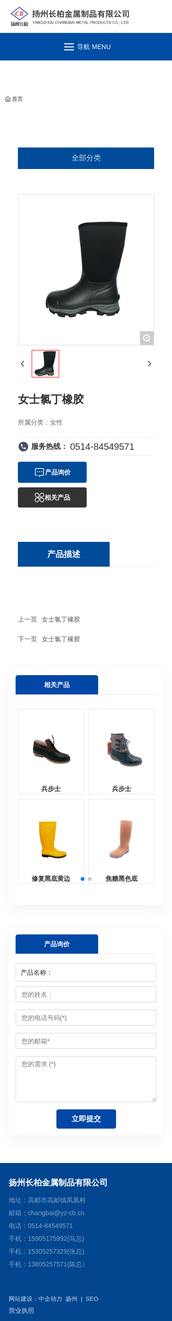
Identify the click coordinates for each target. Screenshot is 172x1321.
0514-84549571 (102, 447)
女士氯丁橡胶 (61, 619)
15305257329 (47, 1251)
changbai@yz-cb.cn (56, 1213)
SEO (92, 1298)
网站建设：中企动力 (35, 1298)
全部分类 (86, 158)
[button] (82, 879)
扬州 (72, 1298)
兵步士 (51, 788)
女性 (56, 422)
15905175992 (47, 1238)
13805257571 (47, 1264)
